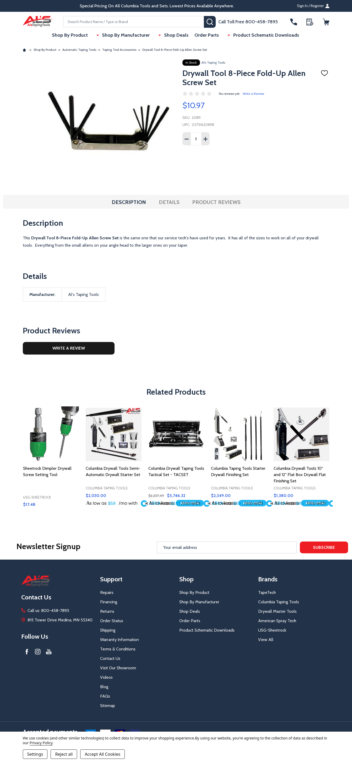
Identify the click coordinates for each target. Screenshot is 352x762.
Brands (268, 579)
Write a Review (253, 94)
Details (169, 202)
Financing (108, 601)
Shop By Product (79, 35)
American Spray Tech (277, 620)
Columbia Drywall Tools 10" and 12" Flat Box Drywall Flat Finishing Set (300, 474)
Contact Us (110, 658)
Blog (104, 686)
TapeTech (267, 592)
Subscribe (324, 547)
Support (111, 579)
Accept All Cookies (102, 754)
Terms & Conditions (118, 649)
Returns (107, 611)
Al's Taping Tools (213, 62)
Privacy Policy (41, 742)
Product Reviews (216, 202)
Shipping (107, 630)
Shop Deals (173, 35)
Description (129, 202)
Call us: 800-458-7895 (48, 610)
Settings (35, 754)
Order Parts (205, 35)
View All (265, 639)
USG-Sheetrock (272, 630)
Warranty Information (119, 639)
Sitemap (107, 705)
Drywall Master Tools (277, 611)
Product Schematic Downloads (258, 35)
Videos (106, 677)
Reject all (64, 754)
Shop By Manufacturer (129, 35)
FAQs (105, 696)
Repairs (106, 592)
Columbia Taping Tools (278, 601)
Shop (186, 579)
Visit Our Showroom (118, 667)
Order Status (111, 620)
